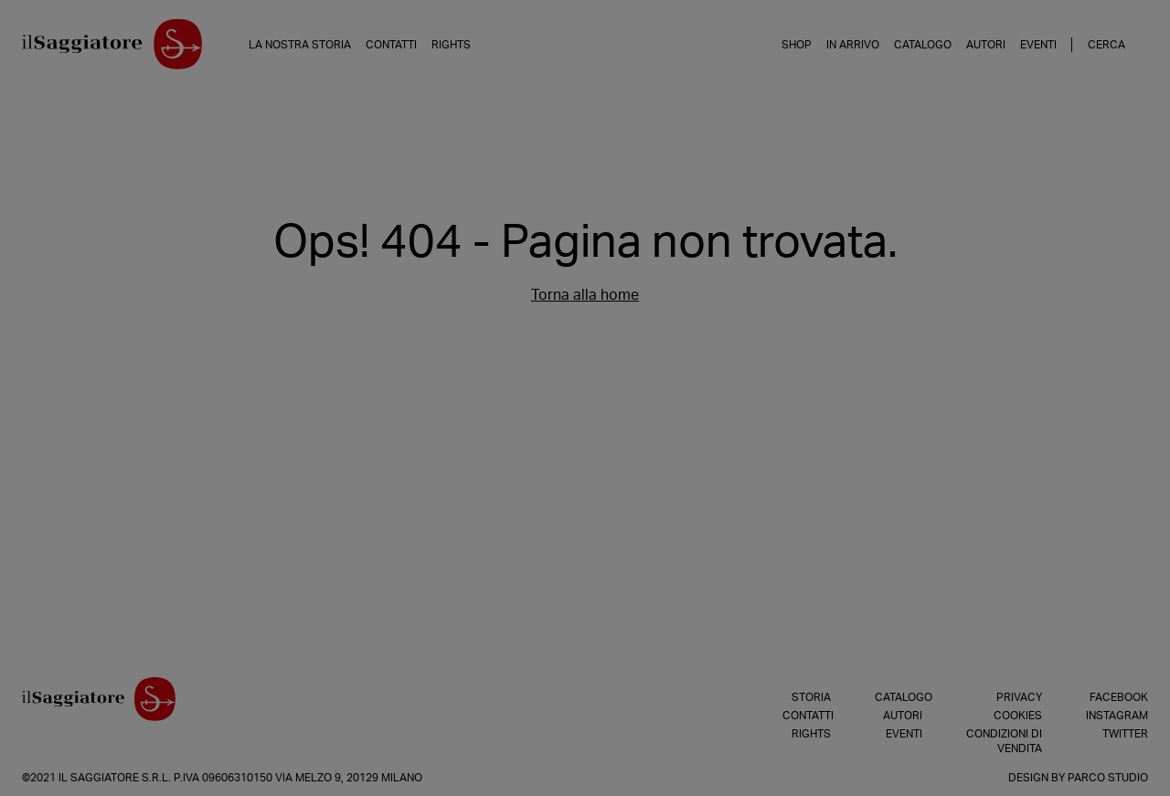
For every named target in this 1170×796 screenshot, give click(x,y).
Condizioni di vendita (1004, 741)
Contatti (391, 44)
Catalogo (923, 44)
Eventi (1038, 44)
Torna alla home (585, 295)
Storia (811, 697)
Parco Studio (1108, 777)
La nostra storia (300, 44)
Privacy (1019, 697)
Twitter (1125, 733)
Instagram (1117, 715)
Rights (451, 44)
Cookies (1018, 715)
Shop (797, 44)
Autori (985, 44)
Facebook (1119, 697)
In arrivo (852, 44)
